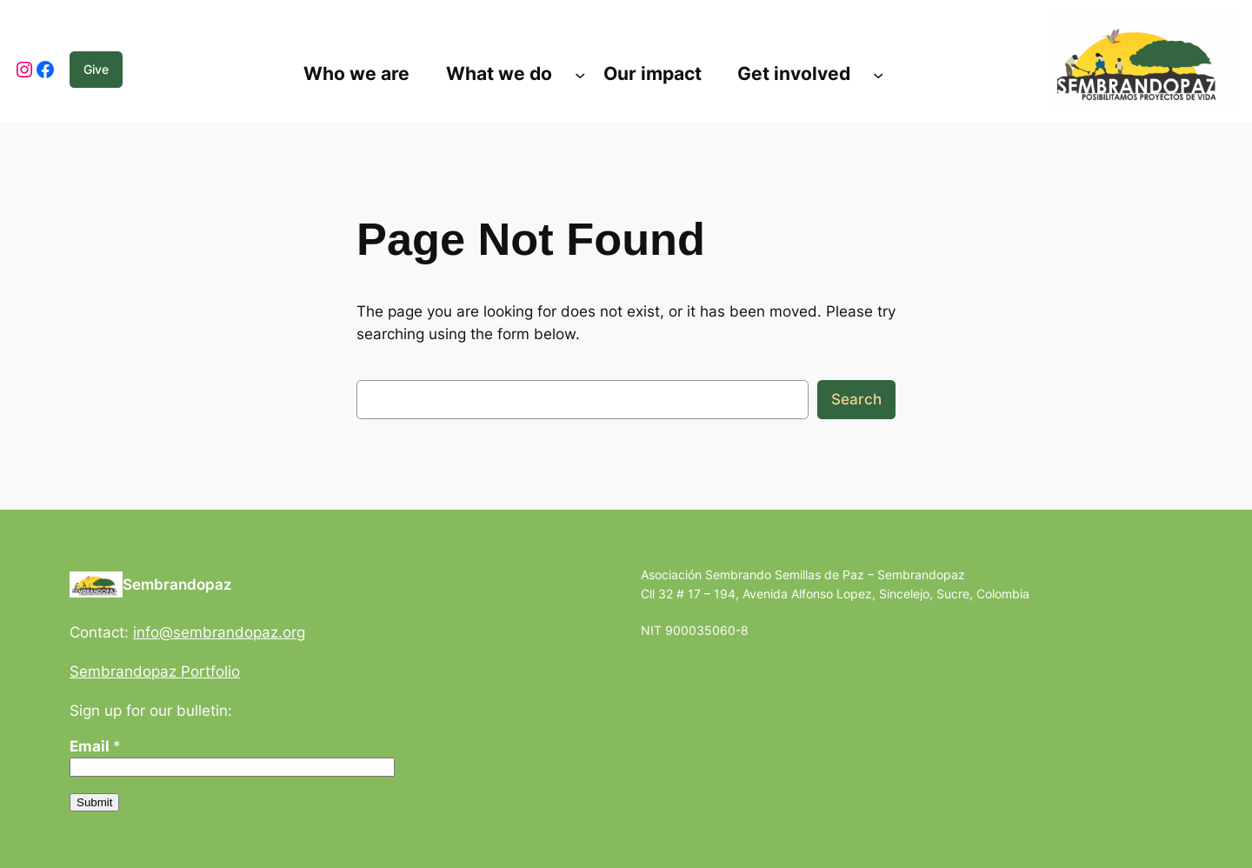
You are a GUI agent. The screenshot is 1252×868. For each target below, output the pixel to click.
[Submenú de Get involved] (878, 74)
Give (96, 69)
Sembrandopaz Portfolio (155, 671)
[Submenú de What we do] (580, 74)
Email (95, 746)
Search (856, 399)
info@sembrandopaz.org (219, 632)
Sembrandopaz (177, 584)
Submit (94, 802)
